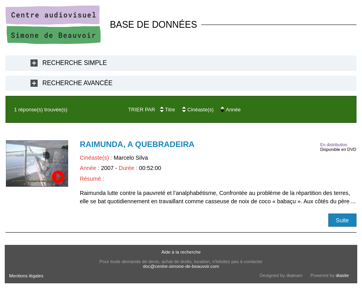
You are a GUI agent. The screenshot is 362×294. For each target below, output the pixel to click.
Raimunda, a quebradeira (137, 144)
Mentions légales (26, 275)
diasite (342, 275)
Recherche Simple (74, 62)
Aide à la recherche (180, 252)
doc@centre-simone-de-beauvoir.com (181, 266)
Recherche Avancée (77, 83)
